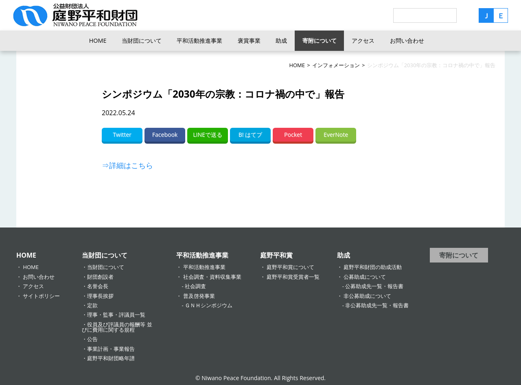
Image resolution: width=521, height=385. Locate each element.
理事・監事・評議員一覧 (116, 314)
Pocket (293, 134)
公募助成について (365, 276)
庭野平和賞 (276, 255)
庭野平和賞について (290, 267)
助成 (281, 40)
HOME (98, 40)
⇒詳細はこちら (127, 165)
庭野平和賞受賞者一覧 (293, 276)
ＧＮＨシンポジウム (208, 305)
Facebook (164, 134)
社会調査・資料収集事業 (212, 276)
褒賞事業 (249, 40)
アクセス (363, 40)
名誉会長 (97, 286)
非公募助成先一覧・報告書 (377, 305)
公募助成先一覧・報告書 (374, 286)
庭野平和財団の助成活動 (373, 267)
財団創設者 (100, 276)
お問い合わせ (407, 40)
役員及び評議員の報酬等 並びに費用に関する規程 (117, 327)
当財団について (142, 40)
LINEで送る (207, 134)
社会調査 (195, 286)
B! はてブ (250, 134)
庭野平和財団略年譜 (111, 358)
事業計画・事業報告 (111, 348)
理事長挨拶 (100, 296)
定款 (92, 305)
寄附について (319, 40)
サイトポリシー (41, 296)
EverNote (336, 134)
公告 (92, 339)
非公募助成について (367, 296)
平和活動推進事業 (199, 40)
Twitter (122, 134)
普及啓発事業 (199, 296)
